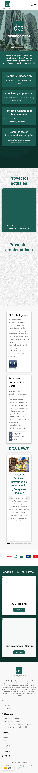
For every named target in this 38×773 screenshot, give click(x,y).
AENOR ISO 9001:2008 (10, 719)
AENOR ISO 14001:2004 (11, 721)
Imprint (4, 743)
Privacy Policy (7, 746)
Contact (4, 740)
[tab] (12, 47)
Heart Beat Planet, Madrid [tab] (25, 47)
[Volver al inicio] (8, 5)
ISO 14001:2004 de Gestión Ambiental (16, 727)
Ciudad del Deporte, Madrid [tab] (17, 47)
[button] (32, 5)
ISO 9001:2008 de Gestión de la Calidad (16, 724)
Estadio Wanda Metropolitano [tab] (21, 47)
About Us (5, 737)
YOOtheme (22, 768)
